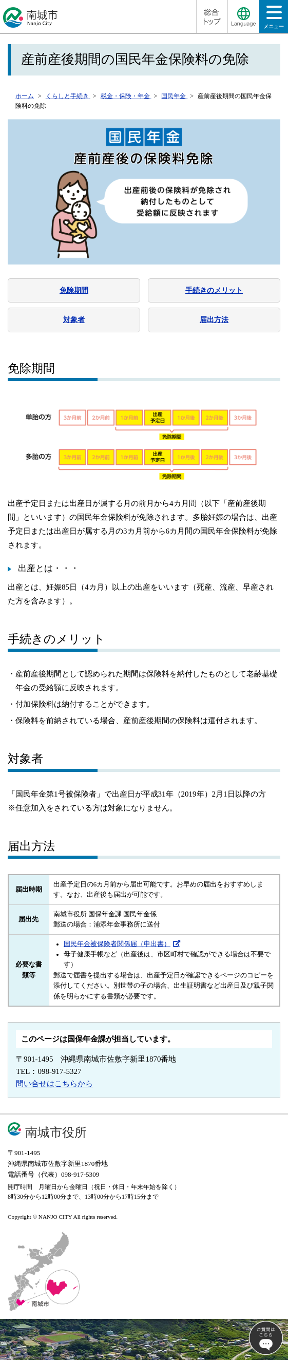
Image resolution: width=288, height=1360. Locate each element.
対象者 (74, 319)
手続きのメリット (214, 290)
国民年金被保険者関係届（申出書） (117, 944)
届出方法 (214, 319)
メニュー (273, 20)
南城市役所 (56, 1132)
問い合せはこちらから (54, 1084)
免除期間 (74, 290)
